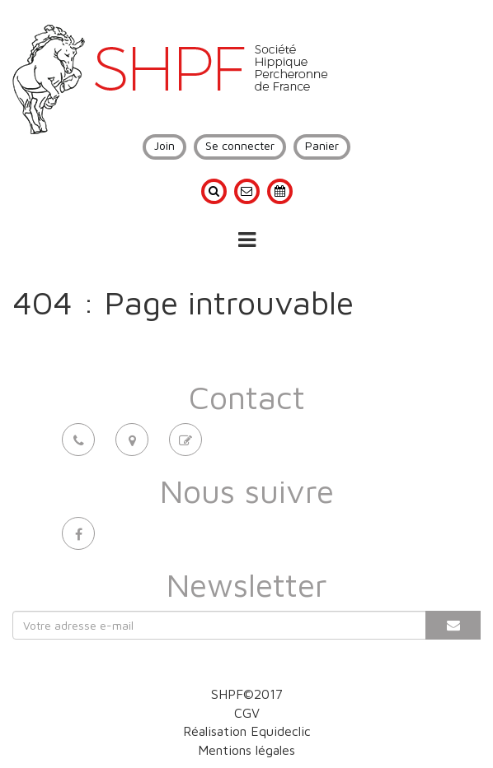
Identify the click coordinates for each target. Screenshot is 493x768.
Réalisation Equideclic (247, 731)
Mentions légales (246, 749)
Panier (322, 145)
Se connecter (240, 145)
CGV (247, 712)
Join (164, 145)
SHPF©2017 (247, 694)
